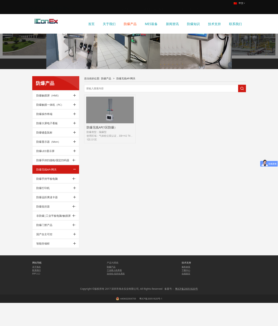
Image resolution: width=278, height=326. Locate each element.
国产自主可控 (44, 268)
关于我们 (109, 24)
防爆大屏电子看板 (47, 157)
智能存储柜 (43, 277)
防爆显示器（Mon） (48, 175)
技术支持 (214, 24)
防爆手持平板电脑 (47, 212)
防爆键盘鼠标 (44, 166)
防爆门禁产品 (44, 258)
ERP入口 (36, 307)
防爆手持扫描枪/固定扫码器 (52, 194)
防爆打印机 (43, 221)
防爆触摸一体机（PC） (50, 138)
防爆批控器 (43, 240)
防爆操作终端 (44, 147)
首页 (91, 24)
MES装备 (151, 24)
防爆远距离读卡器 (47, 231)
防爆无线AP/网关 (46, 203)
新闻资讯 (172, 24)
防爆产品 (130, 24)
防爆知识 (193, 24)
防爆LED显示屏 (45, 184)
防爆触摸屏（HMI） (48, 129)
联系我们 (235, 24)
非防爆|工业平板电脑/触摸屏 (53, 249)
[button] (137, 97)
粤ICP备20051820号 (186, 322)
